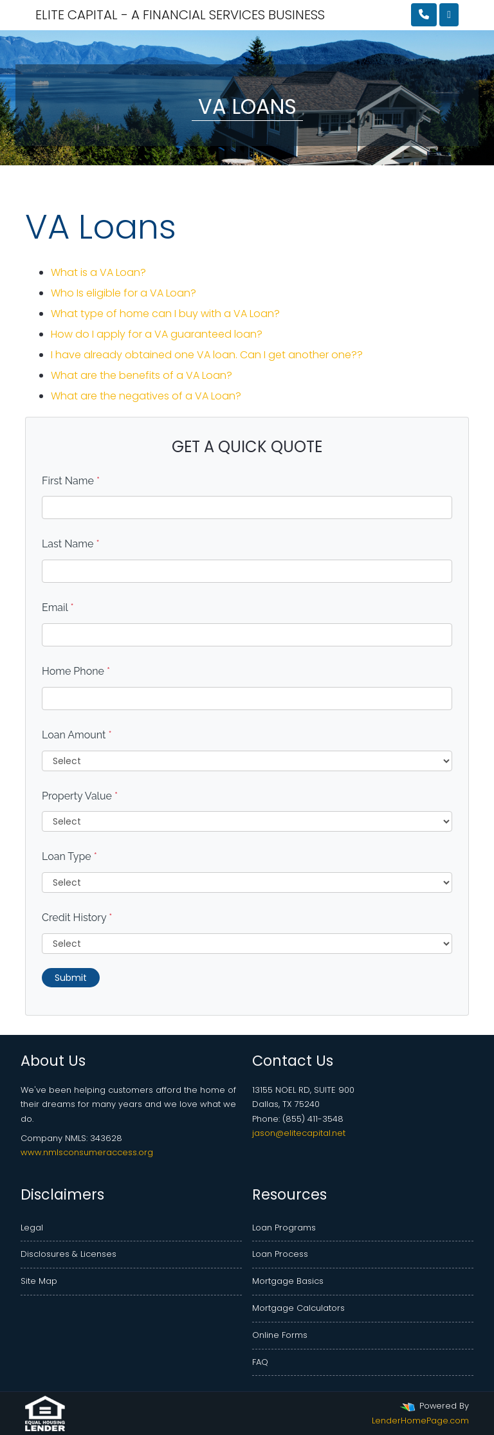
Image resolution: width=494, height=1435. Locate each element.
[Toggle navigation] (449, 14)
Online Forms (279, 1335)
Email (58, 607)
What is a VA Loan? (98, 272)
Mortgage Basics (288, 1281)
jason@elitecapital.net (298, 1133)
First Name (71, 481)
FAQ (260, 1362)
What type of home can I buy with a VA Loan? (165, 313)
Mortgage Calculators (298, 1308)
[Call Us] (424, 14)
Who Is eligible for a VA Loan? (123, 293)
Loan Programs (284, 1227)
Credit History (77, 917)
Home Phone (76, 671)
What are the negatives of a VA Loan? (146, 395)
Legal (32, 1227)
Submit (71, 977)
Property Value (80, 796)
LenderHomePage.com (420, 1420)
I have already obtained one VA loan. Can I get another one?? (207, 354)
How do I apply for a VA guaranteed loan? (156, 334)
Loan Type (69, 856)
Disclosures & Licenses (68, 1254)
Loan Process (280, 1254)
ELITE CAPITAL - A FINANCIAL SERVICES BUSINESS (106, 15)
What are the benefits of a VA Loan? (141, 375)
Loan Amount (77, 735)
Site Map (39, 1281)
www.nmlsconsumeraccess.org (87, 1152)
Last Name (71, 544)
